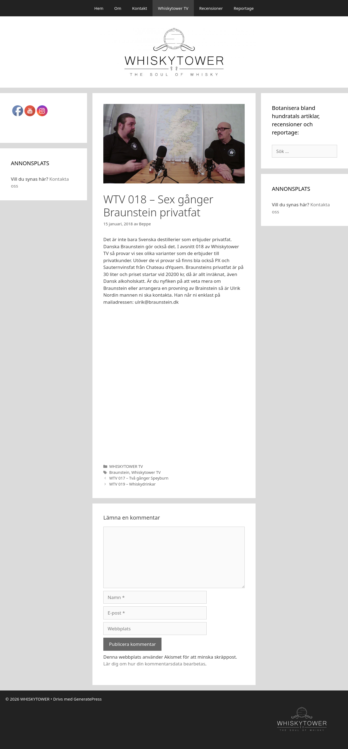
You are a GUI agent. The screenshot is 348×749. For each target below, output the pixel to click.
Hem (99, 8)
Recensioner (211, 8)
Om (117, 8)
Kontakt (139, 8)
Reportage (244, 8)
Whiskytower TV (173, 8)
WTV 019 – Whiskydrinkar (132, 484)
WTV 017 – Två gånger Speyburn (139, 478)
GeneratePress (88, 699)
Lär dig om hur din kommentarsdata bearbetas (154, 664)
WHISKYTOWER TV (126, 466)
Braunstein (119, 472)
